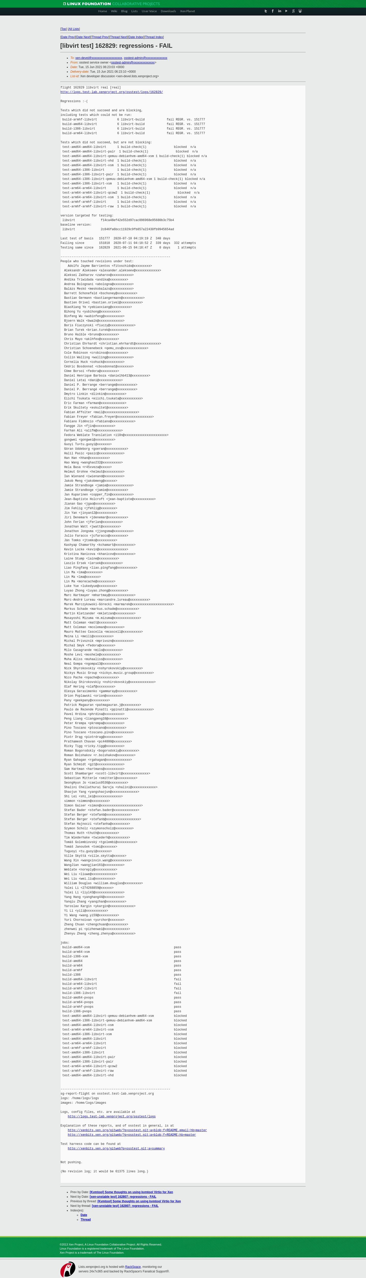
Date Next (83, 37)
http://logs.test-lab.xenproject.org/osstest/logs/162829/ (111, 92)
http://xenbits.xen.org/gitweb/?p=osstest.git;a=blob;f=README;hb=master (132, 1135)
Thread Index (154, 37)
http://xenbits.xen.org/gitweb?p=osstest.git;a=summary (116, 1148)
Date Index (136, 37)
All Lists (74, 29)
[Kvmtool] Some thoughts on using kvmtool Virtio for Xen (131, 1192)
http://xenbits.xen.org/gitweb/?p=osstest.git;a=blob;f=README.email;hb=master (137, 1130)
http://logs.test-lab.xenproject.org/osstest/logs (112, 1116)
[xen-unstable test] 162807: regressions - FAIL (123, 1196)
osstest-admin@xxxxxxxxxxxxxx (145, 58)
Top (63, 29)
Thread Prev (100, 37)
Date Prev (67, 37)
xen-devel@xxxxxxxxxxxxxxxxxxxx (98, 58)
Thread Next (118, 37)
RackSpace (133, 1267)
